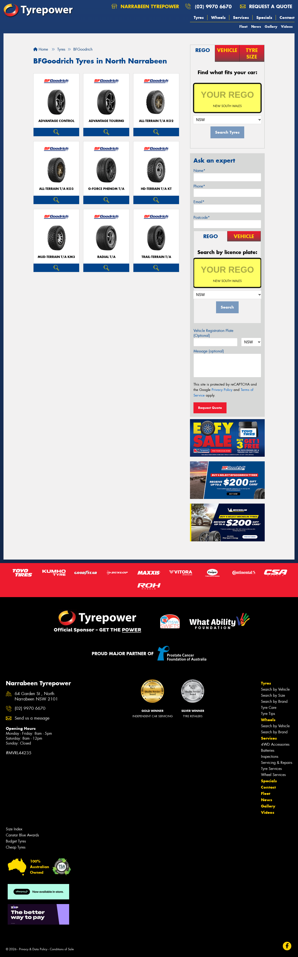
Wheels (218, 17)
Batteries (267, 750)
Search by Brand (274, 701)
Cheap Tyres (15, 847)
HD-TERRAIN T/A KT (156, 189)
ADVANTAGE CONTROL (56, 121)
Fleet (243, 26)
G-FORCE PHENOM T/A (106, 189)
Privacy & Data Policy (33, 949)
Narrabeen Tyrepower (145, 6)
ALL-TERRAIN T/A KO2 (156, 121)
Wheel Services (273, 774)
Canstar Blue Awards (22, 835)
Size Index (14, 829)
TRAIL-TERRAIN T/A (156, 257)
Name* (199, 170)
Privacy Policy (222, 389)
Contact (287, 17)
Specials (264, 17)
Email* (198, 201)
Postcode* (201, 217)
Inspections (269, 756)
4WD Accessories (275, 744)
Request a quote (266, 6)
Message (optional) (208, 351)
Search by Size (273, 695)
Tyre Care (268, 707)
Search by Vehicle (275, 689)
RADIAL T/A (106, 257)
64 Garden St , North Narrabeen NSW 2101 (36, 696)
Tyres (199, 17)
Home (40, 49)
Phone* (199, 186)
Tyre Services (271, 768)
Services (241, 17)
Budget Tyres (16, 841)
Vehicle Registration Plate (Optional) (213, 333)
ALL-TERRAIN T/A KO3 (56, 189)
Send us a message (32, 718)
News (256, 26)
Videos (287, 26)
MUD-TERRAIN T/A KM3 (56, 257)
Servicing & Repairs (276, 762)
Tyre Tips (268, 713)
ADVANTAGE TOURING (106, 121)
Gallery (271, 26)
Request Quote (210, 408)
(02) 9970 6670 (213, 6)
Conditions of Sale (62, 949)
